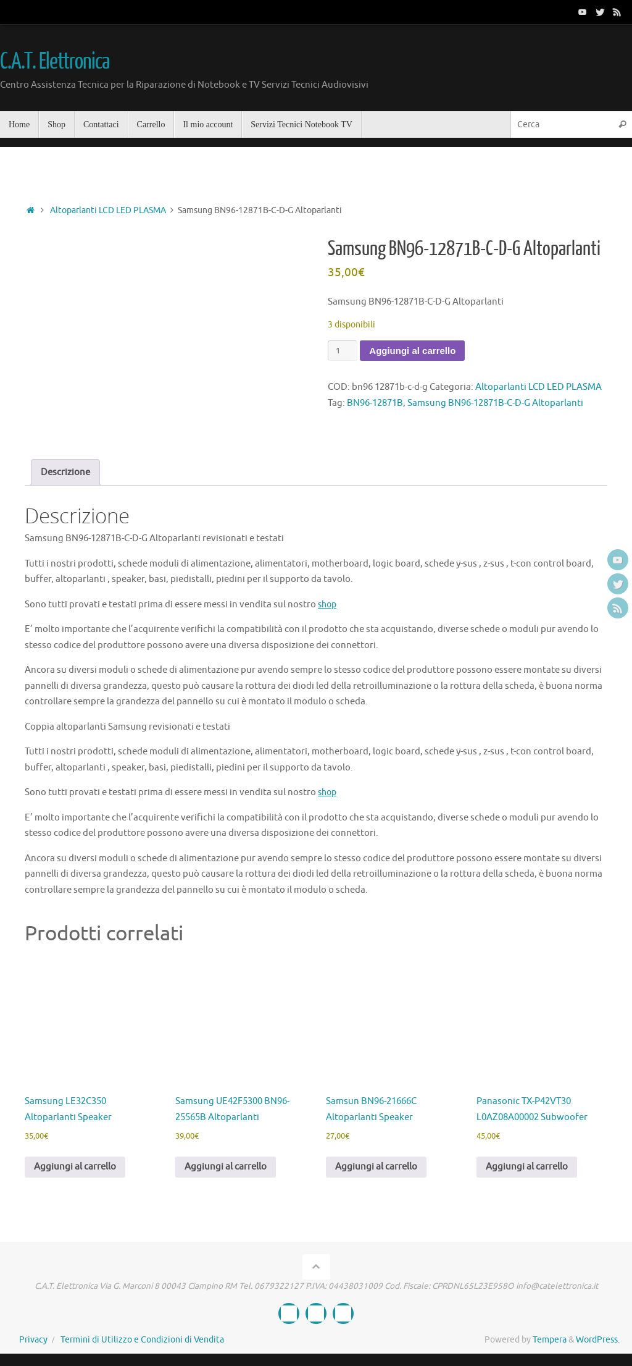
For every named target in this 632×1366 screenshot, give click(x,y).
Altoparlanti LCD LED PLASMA (108, 210)
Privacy (33, 1339)
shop (328, 604)
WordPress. (598, 1339)
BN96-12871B (375, 403)
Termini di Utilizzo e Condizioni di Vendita (142, 1339)
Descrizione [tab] (65, 472)
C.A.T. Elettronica (54, 61)
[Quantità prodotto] (342, 350)
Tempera (550, 1339)
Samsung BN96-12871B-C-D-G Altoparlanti (495, 403)
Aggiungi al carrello (412, 350)
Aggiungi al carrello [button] (75, 1167)
